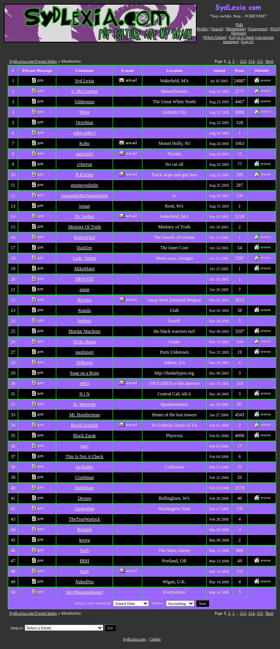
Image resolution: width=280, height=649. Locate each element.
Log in (247, 41)
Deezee (84, 498)
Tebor (84, 112)
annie (84, 289)
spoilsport (84, 352)
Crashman (84, 477)
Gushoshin (84, 508)
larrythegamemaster (84, 592)
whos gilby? (84, 133)
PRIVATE (84, 279)
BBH (84, 561)
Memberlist (236, 29)
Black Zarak (84, 435)
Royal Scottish (84, 425)
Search (217, 29)
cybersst (84, 164)
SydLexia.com (134, 639)
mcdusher (85, 467)
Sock (84, 550)
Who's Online (215, 37)
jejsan (84, 206)
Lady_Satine (84, 258)
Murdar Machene (85, 331)
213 (243, 61)
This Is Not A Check (84, 456)
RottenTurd (84, 237)
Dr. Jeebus (84, 216)
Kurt (84, 571)
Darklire (84, 247)
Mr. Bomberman (84, 414)
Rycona (84, 300)
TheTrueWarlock (84, 519)
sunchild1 (85, 154)
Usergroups (258, 29)
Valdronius (84, 101)
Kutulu (84, 310)
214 (251, 61)
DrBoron (84, 362)
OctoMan (84, 122)
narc (85, 446)
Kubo (84, 143)
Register (238, 33)
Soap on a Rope (84, 373)
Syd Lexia (84, 80)
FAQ (274, 29)
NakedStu (84, 581)
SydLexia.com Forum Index (33, 61)
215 (260, 61)
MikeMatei (84, 268)
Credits (155, 639)
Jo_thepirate (84, 404)
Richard (84, 529)
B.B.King (84, 174)
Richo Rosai (84, 341)
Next (269, 61)
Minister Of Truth (84, 227)
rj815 (84, 383)
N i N (84, 394)
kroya (84, 540)
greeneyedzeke (84, 185)
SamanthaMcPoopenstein (84, 195)
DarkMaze (84, 488)
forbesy (84, 321)
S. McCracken (84, 91)
